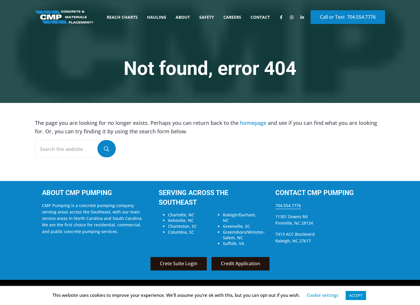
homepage (253, 122)
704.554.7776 (288, 205)
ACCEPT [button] (356, 295)
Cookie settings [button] (322, 295)
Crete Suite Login (178, 263)
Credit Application (240, 263)
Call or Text (348, 17)
